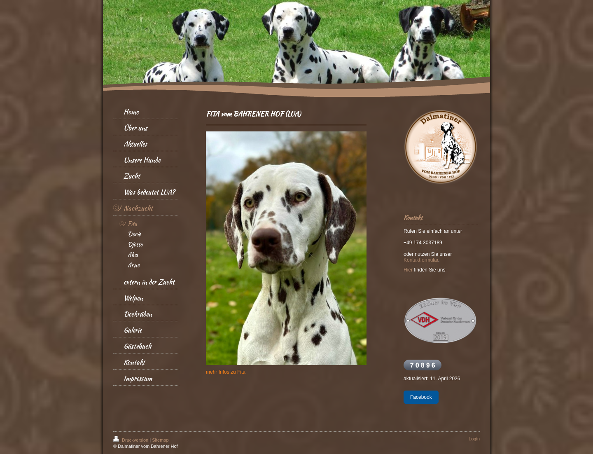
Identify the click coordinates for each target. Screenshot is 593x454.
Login (474, 438)
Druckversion (131, 440)
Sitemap (160, 440)
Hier (408, 270)
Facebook (421, 397)
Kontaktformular (421, 260)
